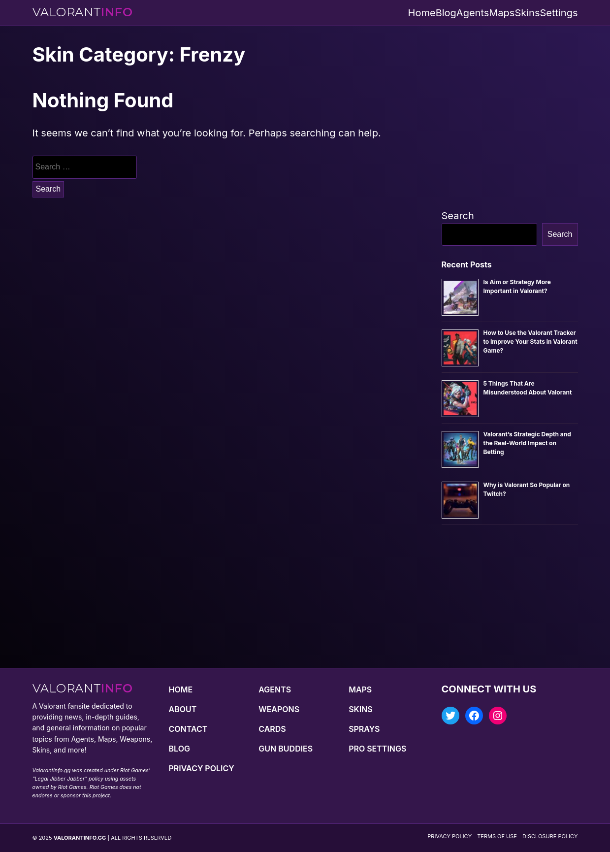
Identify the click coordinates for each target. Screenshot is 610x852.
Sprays (364, 729)
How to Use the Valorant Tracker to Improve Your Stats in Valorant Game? (530, 341)
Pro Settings (377, 749)
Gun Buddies (285, 749)
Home (422, 13)
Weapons (278, 709)
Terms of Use (497, 836)
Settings (559, 13)
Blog (446, 13)
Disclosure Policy (550, 836)
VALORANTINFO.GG (80, 837)
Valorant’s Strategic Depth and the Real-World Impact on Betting (527, 443)
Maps (501, 13)
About (183, 709)
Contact (188, 729)
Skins (527, 13)
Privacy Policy (201, 768)
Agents (472, 13)
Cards (272, 729)
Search (458, 216)
